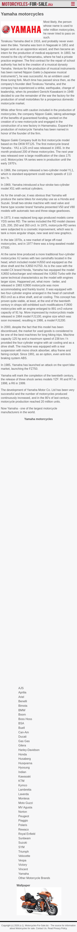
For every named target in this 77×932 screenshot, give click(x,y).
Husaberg (24, 758)
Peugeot (23, 816)
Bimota (22, 705)
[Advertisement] (38, 553)
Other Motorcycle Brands (34, 878)
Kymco (22, 785)
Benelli (22, 701)
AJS (21, 688)
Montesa (23, 798)
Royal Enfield (26, 833)
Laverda (23, 794)
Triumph (23, 851)
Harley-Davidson (29, 749)
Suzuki (22, 842)
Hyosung (24, 767)
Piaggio (23, 820)
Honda (22, 754)
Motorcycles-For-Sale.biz (37, 925)
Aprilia (22, 692)
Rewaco (23, 829)
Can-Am (23, 732)
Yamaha (23, 873)
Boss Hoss (25, 719)
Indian (22, 772)
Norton (22, 811)
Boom (22, 714)
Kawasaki (24, 776)
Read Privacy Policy (57, 928)
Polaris (22, 825)
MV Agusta (25, 807)
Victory (22, 864)
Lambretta (24, 789)
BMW (21, 710)
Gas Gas (24, 741)
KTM (21, 780)
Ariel (21, 696)
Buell (21, 727)
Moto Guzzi (25, 802)
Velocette (24, 855)
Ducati (22, 736)
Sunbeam (24, 838)
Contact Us (41, 928)
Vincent (23, 869)
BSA (21, 723)
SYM (21, 847)
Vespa (22, 860)
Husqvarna (25, 763)
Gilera (22, 745)
